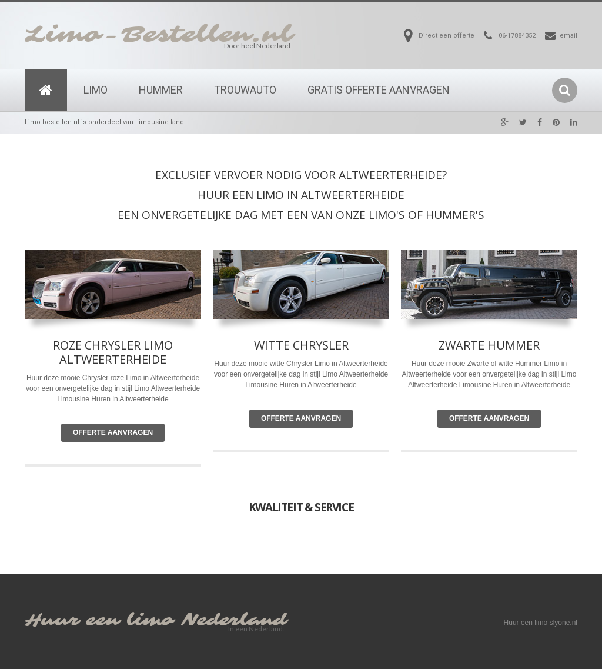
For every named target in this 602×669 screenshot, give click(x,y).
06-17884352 (517, 35)
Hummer (161, 90)
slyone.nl (563, 622)
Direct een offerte (446, 35)
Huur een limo (99, 620)
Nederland (234, 620)
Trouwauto (245, 90)
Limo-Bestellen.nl (159, 34)
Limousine (261, 385)
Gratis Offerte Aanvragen (378, 90)
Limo (95, 90)
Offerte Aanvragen (113, 432)
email (568, 35)
